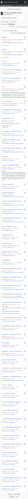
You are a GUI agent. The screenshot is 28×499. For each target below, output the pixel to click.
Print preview (4, 21)
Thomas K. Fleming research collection (14, 297)
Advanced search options (9, 18)
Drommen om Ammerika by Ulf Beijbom (12, 334)
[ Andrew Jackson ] (7, 235)
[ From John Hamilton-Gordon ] (11, 435)
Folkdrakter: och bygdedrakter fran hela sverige (12, 376)
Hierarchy (13, 21)
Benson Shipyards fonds (11, 105)
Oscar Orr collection (10, 113)
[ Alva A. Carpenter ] (8, 184)
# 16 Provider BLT (7, 101)
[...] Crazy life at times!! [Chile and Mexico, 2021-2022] (12, 317)
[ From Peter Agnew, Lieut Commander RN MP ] (12, 478)
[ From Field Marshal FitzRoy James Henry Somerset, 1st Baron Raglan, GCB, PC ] (12, 419)
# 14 (3, 87)
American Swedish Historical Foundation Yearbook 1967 (12, 201)
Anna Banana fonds (10, 65)
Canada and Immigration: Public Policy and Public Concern (12, 277)
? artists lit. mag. (6, 243)
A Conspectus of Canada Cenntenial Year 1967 (12, 131)
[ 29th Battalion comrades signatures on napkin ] (12, 110)
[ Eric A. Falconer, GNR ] (9, 359)
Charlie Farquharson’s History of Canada (12, 285)
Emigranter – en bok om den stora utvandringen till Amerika (12, 351)
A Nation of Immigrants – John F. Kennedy (12, 140)
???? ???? (4, 61)
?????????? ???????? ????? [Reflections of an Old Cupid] (12, 70)
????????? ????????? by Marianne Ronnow (12, 78)
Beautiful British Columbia (9, 252)
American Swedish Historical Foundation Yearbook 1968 (12, 209)
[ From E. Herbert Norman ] (10, 410)
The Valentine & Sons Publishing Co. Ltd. (12, 302)
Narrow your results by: (14, 9)
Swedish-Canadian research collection (14, 135)
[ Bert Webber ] (6, 260)
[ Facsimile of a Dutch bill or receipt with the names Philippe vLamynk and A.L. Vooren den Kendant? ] (12, 368)
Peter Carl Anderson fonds (11, 90)
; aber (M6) (5, 156)
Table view (11, 24)
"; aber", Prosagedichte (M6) (10, 165)
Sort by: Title (11, 26)
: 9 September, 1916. (8, 118)
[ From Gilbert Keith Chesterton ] (11, 427)
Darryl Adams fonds (10, 255)
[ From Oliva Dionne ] (8, 469)
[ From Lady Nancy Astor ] (9, 452)
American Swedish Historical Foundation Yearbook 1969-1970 (12, 218)
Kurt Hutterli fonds (10, 160)
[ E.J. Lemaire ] (6, 343)
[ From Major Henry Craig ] (10, 461)
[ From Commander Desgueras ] (11, 402)
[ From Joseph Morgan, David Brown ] (12, 444)
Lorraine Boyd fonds (10, 321)
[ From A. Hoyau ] (7, 385)
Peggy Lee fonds (9, 230)
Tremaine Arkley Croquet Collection (14, 42)
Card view (4, 24)
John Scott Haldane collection (12, 123)
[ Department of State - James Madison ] (12, 326)
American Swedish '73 (8, 193)
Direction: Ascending (21, 26)
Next (17, 496)
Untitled (4, 37)
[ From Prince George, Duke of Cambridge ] (12, 486)
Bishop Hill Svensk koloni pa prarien (12, 268)
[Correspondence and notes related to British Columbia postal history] (12, 294)
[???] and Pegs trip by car (9, 226)
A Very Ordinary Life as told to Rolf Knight (12, 148)
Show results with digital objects (18, 33)
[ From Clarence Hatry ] (9, 393)
